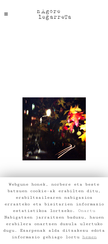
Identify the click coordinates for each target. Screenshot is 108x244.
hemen (89, 237)
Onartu (86, 210)
